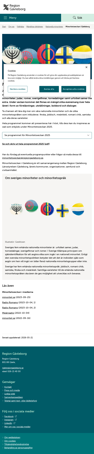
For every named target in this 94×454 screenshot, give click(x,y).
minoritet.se (8, 297)
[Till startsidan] (14, 7)
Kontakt (7, 387)
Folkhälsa (20, 27)
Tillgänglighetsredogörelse (15, 444)
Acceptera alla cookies (74, 89)
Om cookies (9, 441)
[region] (47, 80)
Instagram (9, 419)
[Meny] (30, 18)
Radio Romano (10, 302)
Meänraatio (8, 313)
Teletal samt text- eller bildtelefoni (19, 401)
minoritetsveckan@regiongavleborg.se (22, 158)
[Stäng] (86, 67)
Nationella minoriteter (54, 27)
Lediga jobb (8, 394)
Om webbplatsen (11, 437)
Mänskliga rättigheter (34, 27)
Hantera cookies (18, 89)
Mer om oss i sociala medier (16, 427)
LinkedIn (8, 423)
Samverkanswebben (12, 397)
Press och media (11, 390)
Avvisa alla (49, 89)
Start (4, 27)
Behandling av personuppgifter (17, 448)
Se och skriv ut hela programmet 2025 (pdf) (26, 144)
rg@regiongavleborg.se (13, 368)
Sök (77, 18)
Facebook (9, 416)
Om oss (11, 27)
